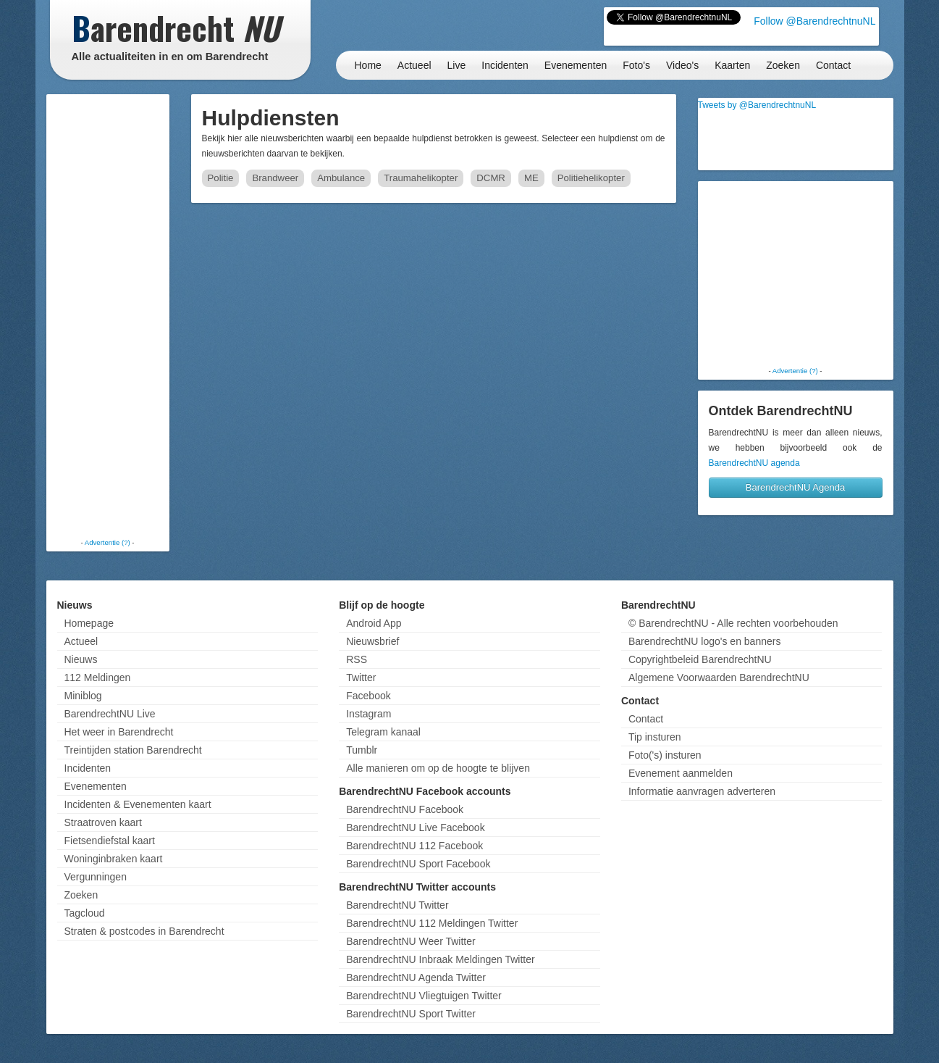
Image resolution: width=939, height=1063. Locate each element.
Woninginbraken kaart (113, 858)
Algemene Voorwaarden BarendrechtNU (718, 677)
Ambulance (341, 177)
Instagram (368, 714)
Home (368, 65)
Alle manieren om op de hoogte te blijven (438, 768)
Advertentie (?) (107, 542)
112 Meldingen (97, 677)
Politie (221, 177)
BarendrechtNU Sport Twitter (411, 1014)
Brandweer (275, 177)
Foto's (636, 65)
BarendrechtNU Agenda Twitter (416, 977)
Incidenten (505, 65)
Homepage (89, 623)
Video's (682, 65)
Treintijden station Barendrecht (133, 750)
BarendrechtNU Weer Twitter (410, 941)
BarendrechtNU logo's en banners (704, 641)
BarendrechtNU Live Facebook (415, 827)
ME (531, 177)
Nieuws (81, 659)
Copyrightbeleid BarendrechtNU (700, 659)
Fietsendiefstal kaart (109, 840)
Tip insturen (654, 737)
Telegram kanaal (383, 732)
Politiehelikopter (591, 177)
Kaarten (732, 65)
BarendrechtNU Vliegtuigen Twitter (424, 995)
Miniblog (83, 695)
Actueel (414, 65)
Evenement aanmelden (680, 773)
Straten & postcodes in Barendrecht (144, 931)
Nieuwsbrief (372, 641)
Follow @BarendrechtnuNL (814, 21)
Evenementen (575, 65)
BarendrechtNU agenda (754, 463)
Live (456, 65)
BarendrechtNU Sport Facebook (418, 864)
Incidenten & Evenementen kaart (137, 804)
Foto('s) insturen (665, 755)
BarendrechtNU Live (110, 714)
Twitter (361, 677)
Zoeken (783, 65)
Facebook (368, 695)
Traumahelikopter (421, 177)
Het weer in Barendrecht (119, 732)
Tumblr (361, 750)
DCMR (490, 177)
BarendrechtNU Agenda (795, 487)
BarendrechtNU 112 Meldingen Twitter (432, 923)
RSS (356, 659)
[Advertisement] (108, 315)
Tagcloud (84, 913)
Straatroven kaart (103, 822)
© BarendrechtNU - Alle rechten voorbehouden (733, 623)
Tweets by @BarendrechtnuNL (757, 105)
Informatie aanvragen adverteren (701, 791)
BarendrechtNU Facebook (404, 809)
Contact (833, 65)
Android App (373, 623)
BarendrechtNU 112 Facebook (414, 845)
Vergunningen (95, 877)
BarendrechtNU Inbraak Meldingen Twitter (440, 959)
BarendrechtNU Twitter (397, 905)
